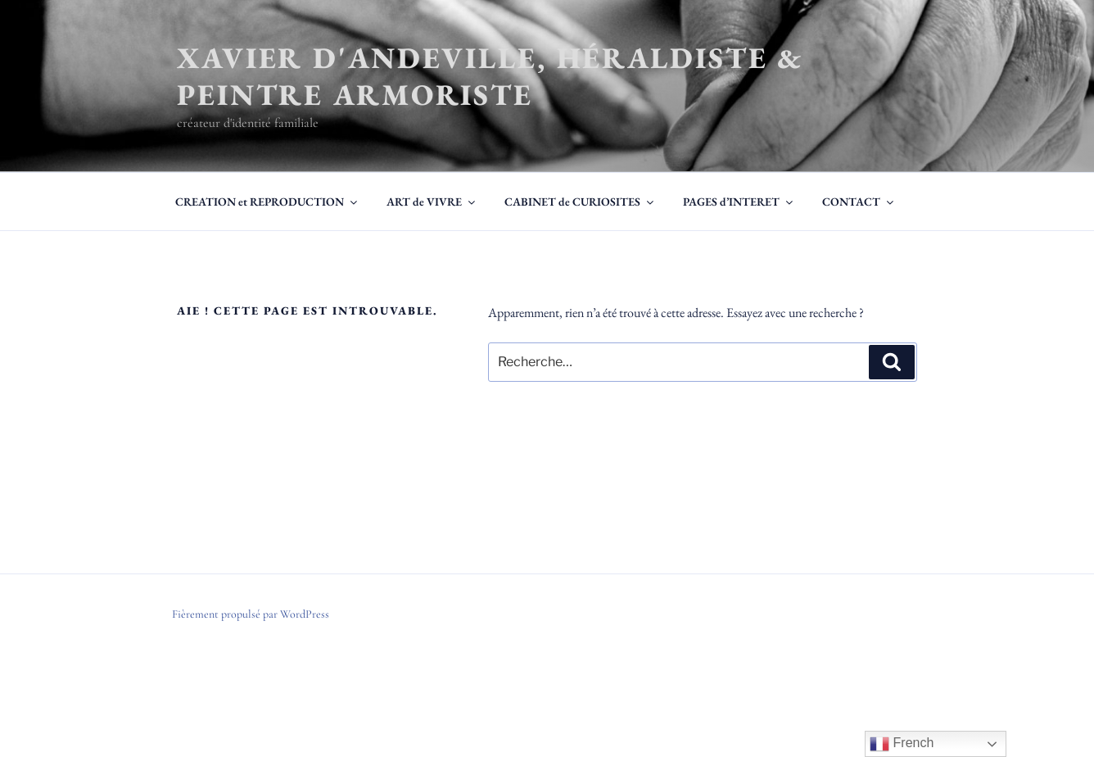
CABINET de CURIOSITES (580, 201)
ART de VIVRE (432, 201)
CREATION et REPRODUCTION (267, 201)
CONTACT (859, 201)
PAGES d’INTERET (739, 201)
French (902, 744)
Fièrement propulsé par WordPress (250, 614)
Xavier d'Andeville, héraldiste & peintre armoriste (490, 76)
